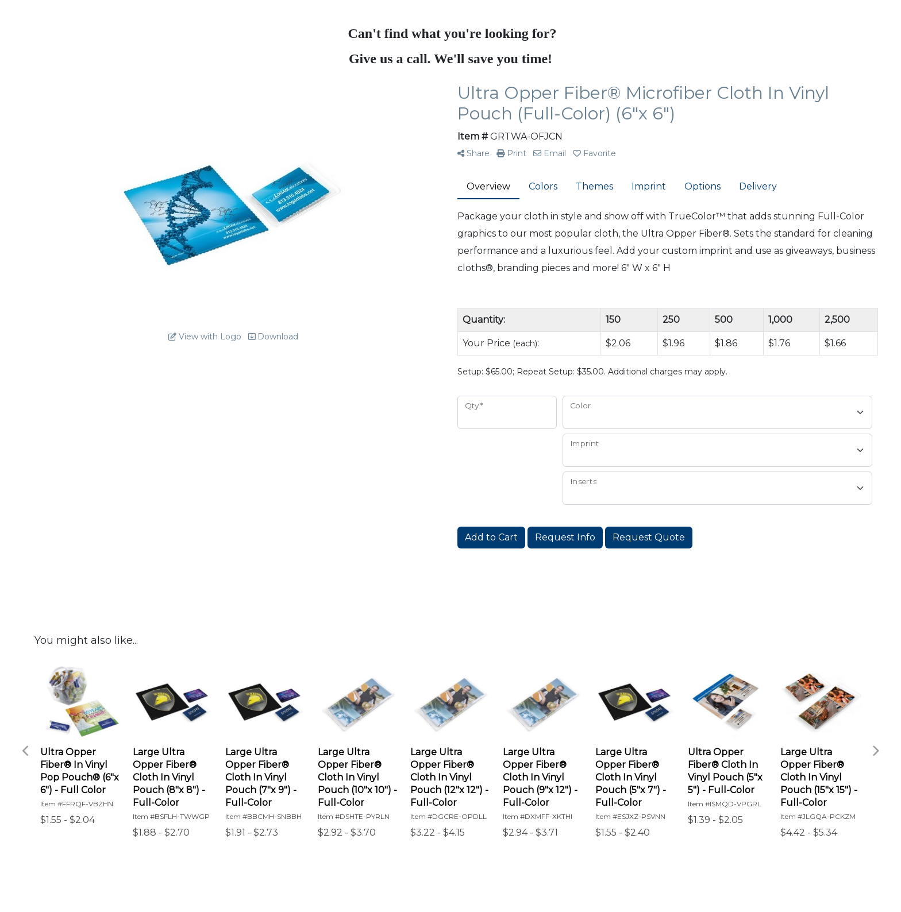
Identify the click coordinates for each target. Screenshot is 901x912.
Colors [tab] (543, 186)
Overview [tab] (488, 186)
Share (473, 153)
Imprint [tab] (649, 186)
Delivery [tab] (758, 186)
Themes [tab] (594, 186)
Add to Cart (491, 537)
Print (511, 153)
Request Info (565, 537)
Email (549, 153)
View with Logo (204, 336)
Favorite (594, 153)
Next (875, 751)
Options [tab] (702, 186)
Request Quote (649, 537)
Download (273, 336)
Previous (26, 751)
